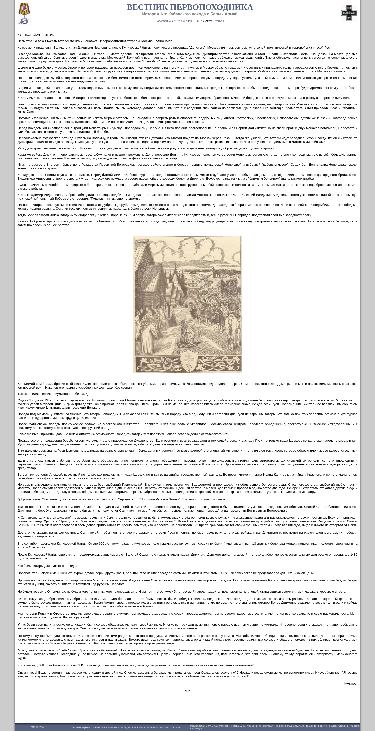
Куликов (219, 20)
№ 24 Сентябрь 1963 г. (188, 20)
